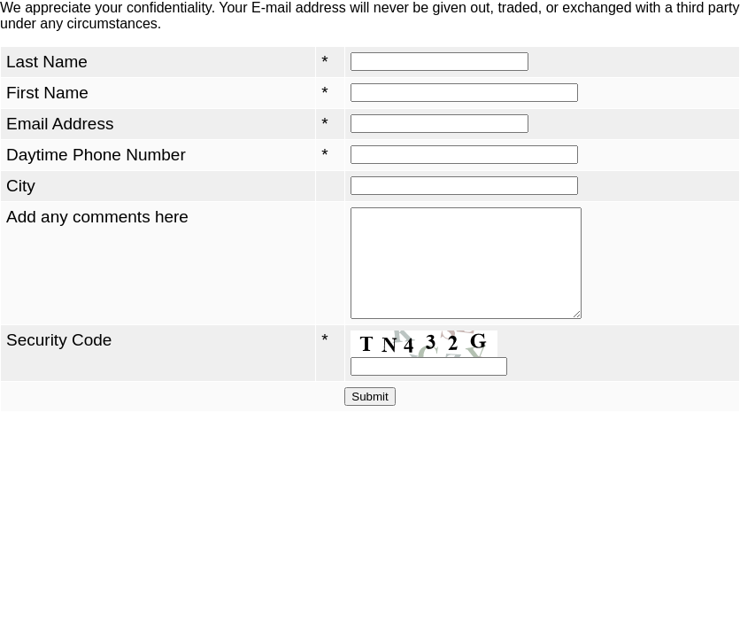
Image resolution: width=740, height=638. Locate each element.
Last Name (47, 61)
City (20, 185)
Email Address (59, 123)
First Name (47, 92)
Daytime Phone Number (96, 154)
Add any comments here (97, 216)
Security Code (59, 361)
